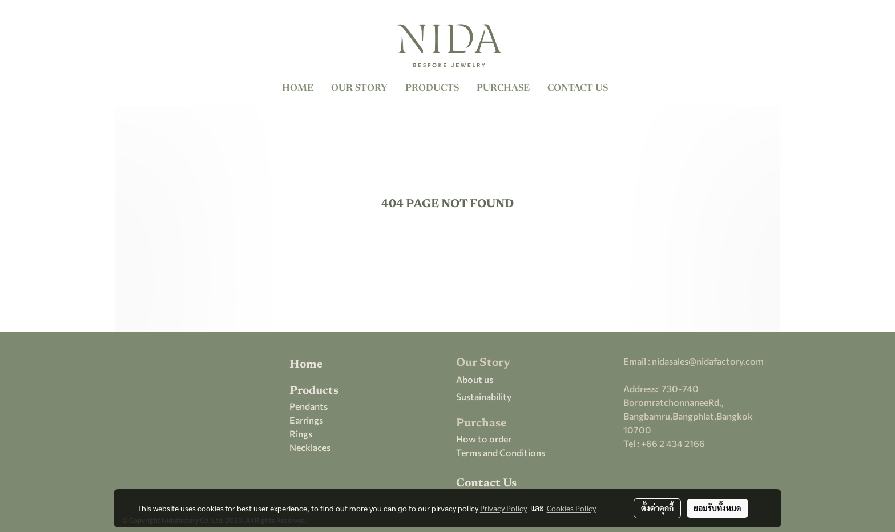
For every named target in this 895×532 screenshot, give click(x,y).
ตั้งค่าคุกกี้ (657, 508)
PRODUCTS (432, 88)
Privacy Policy (503, 508)
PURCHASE (503, 88)
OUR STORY (359, 88)
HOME (297, 88)
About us (474, 379)
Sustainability (483, 396)
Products (313, 391)
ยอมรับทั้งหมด (717, 508)
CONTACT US (577, 88)
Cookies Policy (571, 508)
